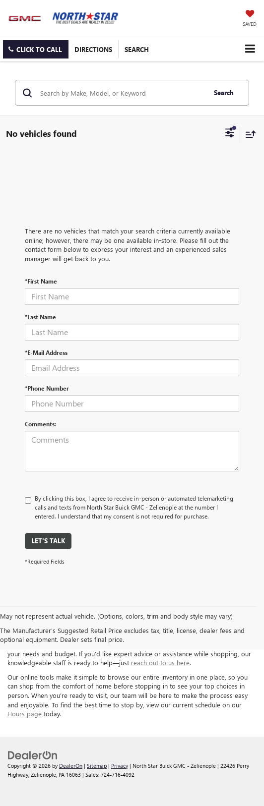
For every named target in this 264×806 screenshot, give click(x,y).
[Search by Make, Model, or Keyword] (121, 93)
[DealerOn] (32, 754)
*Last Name (40, 317)
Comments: (40, 424)
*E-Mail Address (46, 352)
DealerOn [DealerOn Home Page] (70, 765)
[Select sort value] (248, 134)
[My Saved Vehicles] (250, 18)
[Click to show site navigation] (250, 48)
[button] (35, 49)
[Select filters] (230, 134)
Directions (93, 49)
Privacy (119, 765)
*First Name (41, 281)
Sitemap (97, 765)
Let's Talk (48, 540)
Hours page (24, 713)
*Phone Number (47, 388)
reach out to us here (160, 662)
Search (224, 92)
